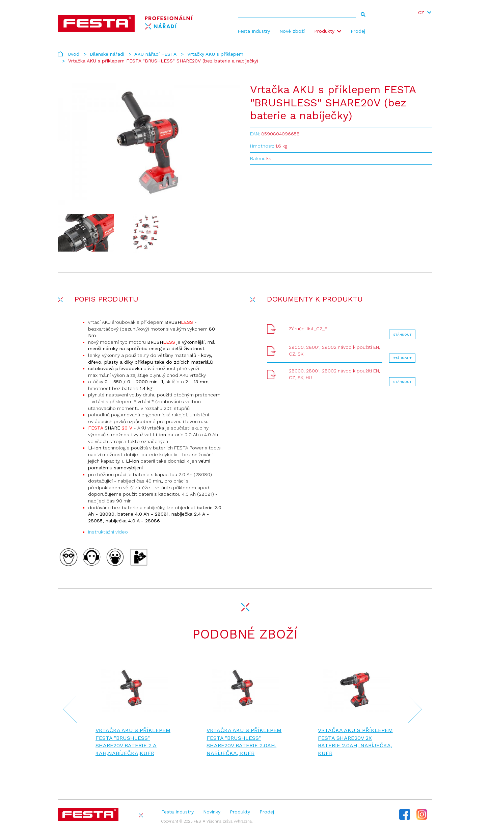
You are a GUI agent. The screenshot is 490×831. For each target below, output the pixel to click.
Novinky (211, 811)
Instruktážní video (108, 532)
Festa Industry (254, 31)
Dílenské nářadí (107, 54)
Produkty (324, 31)
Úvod (73, 54)
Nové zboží (292, 31)
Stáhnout (402, 334)
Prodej (358, 31)
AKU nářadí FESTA (155, 54)
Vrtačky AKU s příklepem (215, 54)
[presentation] (65, 710)
